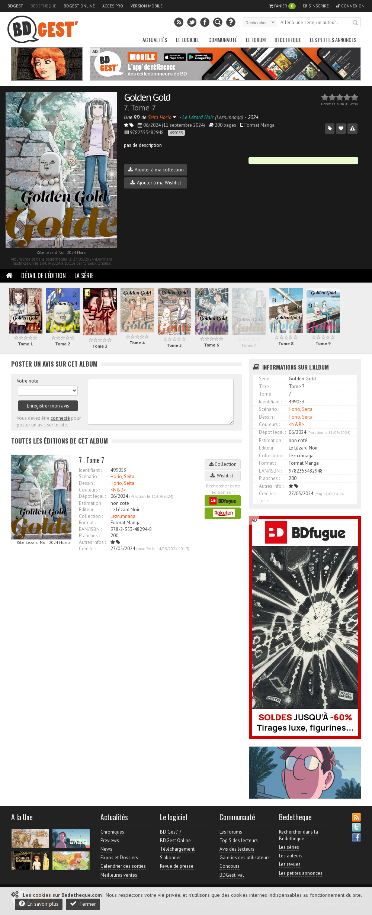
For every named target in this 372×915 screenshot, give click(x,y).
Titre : (265, 386)
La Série (83, 275)
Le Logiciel (187, 40)
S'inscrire (316, 6)
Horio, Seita (122, 476)
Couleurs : (89, 490)
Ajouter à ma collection (156, 170)
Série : (265, 379)
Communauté (222, 40)
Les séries (289, 847)
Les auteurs (290, 856)
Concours (229, 866)
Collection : (91, 516)
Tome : (266, 394)
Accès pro (112, 6)
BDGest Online (79, 6)
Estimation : (91, 503)
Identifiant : (90, 470)
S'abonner (170, 857)
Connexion (350, 6)
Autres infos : (92, 542)
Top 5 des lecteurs (238, 840)
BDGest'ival (231, 875)
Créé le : (87, 548)
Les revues (290, 864)
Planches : (89, 535)
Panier (282, 6)
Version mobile (147, 6)
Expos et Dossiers (119, 857)
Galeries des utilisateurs (244, 857)
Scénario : (89, 476)
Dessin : (87, 483)
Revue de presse (176, 866)
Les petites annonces (333, 40)
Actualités (154, 40)
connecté (60, 418)
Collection (223, 464)
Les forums (230, 832)
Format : (87, 522)
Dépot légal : (92, 496)
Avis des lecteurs (236, 849)
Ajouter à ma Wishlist (155, 183)
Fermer (83, 903)
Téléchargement (177, 849)
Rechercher (356, 23)
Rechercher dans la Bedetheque (298, 835)
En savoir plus (38, 903)
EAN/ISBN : (90, 529)
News (106, 849)
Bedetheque (43, 6)
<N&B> (118, 490)
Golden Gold (147, 97)
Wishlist (222, 476)
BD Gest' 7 (171, 832)
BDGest (15, 6)
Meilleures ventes (118, 875)
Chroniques (112, 832)
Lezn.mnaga (122, 516)
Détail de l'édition (43, 275)
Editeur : (87, 509)
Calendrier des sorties (123, 866)
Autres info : (271, 486)
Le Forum (256, 40)
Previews (109, 840)
